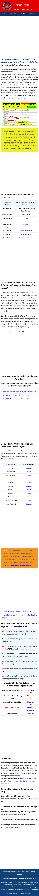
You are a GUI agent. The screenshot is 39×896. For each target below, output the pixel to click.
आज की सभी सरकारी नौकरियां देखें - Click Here (16, 395)
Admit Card (32, 14)
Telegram (18, 326)
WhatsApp (30, 710)
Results (22, 14)
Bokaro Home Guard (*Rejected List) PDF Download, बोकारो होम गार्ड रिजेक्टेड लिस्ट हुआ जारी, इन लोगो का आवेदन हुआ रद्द (19, 62)
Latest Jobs (13, 14)
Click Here (28, 149)
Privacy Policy (30, 871)
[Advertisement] (19, 36)
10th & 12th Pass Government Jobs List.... (16, 399)
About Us (6, 871)
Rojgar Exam (22, 4)
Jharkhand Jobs (26, 234)
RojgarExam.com (23, 781)
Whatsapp (10, 326)
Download (29, 468)
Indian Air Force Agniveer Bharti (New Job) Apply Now (20, 391)
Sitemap (19, 874)
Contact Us (13, 871)
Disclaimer (21, 871)
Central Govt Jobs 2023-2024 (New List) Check (17, 611)
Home (4, 14)
